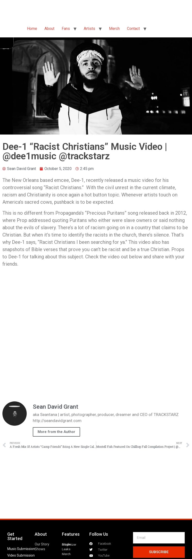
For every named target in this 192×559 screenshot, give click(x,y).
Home (32, 28)
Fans (66, 28)
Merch (114, 28)
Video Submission (21, 555)
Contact (133, 28)
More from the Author (56, 432)
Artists (89, 28)
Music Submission (21, 549)
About (49, 28)
